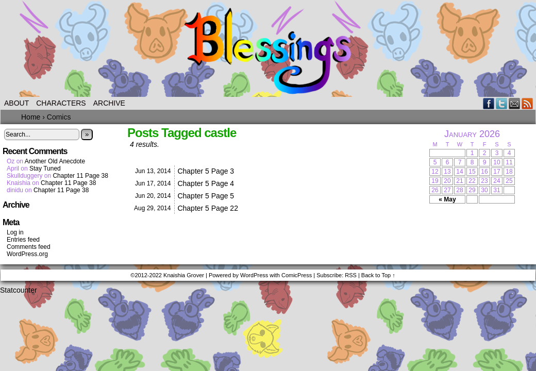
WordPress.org (27, 254)
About (16, 103)
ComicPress (296, 275)
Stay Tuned (45, 168)
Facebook (488, 103)
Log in (15, 232)
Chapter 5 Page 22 (207, 208)
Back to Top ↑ (378, 275)
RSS (527, 103)
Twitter (501, 103)
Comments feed (29, 246)
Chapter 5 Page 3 (205, 171)
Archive (109, 103)
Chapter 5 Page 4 (205, 183)
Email (514, 103)
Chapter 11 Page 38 (80, 175)
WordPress (254, 275)
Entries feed (23, 239)
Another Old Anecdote (55, 161)
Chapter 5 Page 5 (205, 196)
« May (447, 199)
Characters (61, 103)
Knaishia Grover (183, 275)
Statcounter (18, 290)
